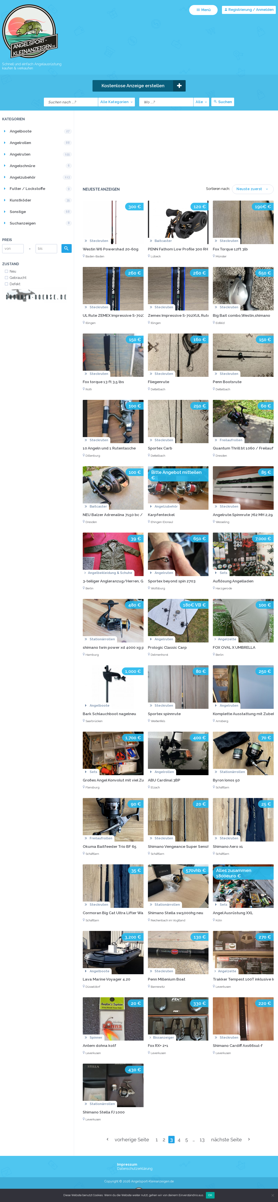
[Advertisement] (178, 151)
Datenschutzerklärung (134, 1169)
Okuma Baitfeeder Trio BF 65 (109, 846)
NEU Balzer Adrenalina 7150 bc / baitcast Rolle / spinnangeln (139, 514)
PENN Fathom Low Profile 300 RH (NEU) (183, 249)
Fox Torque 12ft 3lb (230, 249)
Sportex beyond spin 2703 (171, 581)
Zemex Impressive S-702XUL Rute (179, 315)
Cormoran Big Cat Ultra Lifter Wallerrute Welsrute (129, 912)
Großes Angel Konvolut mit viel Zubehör (119, 780)
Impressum (127, 1164)
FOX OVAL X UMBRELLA (234, 647)
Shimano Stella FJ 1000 (104, 1112)
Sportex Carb (160, 448)
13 (202, 1139)
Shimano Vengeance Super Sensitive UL (184, 846)
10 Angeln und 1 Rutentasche (109, 448)
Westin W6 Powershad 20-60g (110, 249)
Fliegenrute (158, 381)
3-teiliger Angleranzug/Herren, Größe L (119, 581)
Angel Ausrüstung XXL (233, 912)
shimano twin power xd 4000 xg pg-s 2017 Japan (127, 647)
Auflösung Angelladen (233, 581)
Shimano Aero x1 (228, 846)
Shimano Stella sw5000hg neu (175, 912)
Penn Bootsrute (227, 381)
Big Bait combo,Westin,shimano (241, 315)
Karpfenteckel (161, 514)
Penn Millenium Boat (166, 979)
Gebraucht (15, 278)
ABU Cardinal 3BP (164, 780)
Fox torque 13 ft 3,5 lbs (103, 381)
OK (210, 1195)
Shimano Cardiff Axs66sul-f (238, 1045)
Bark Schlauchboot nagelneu (109, 713)
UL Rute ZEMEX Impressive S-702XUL (116, 315)
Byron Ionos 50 (226, 780)
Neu (10, 271)
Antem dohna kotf (99, 1045)
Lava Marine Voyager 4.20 (106, 979)
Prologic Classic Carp (167, 647)
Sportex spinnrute (164, 713)
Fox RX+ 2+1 (158, 1045)
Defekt (12, 284)
